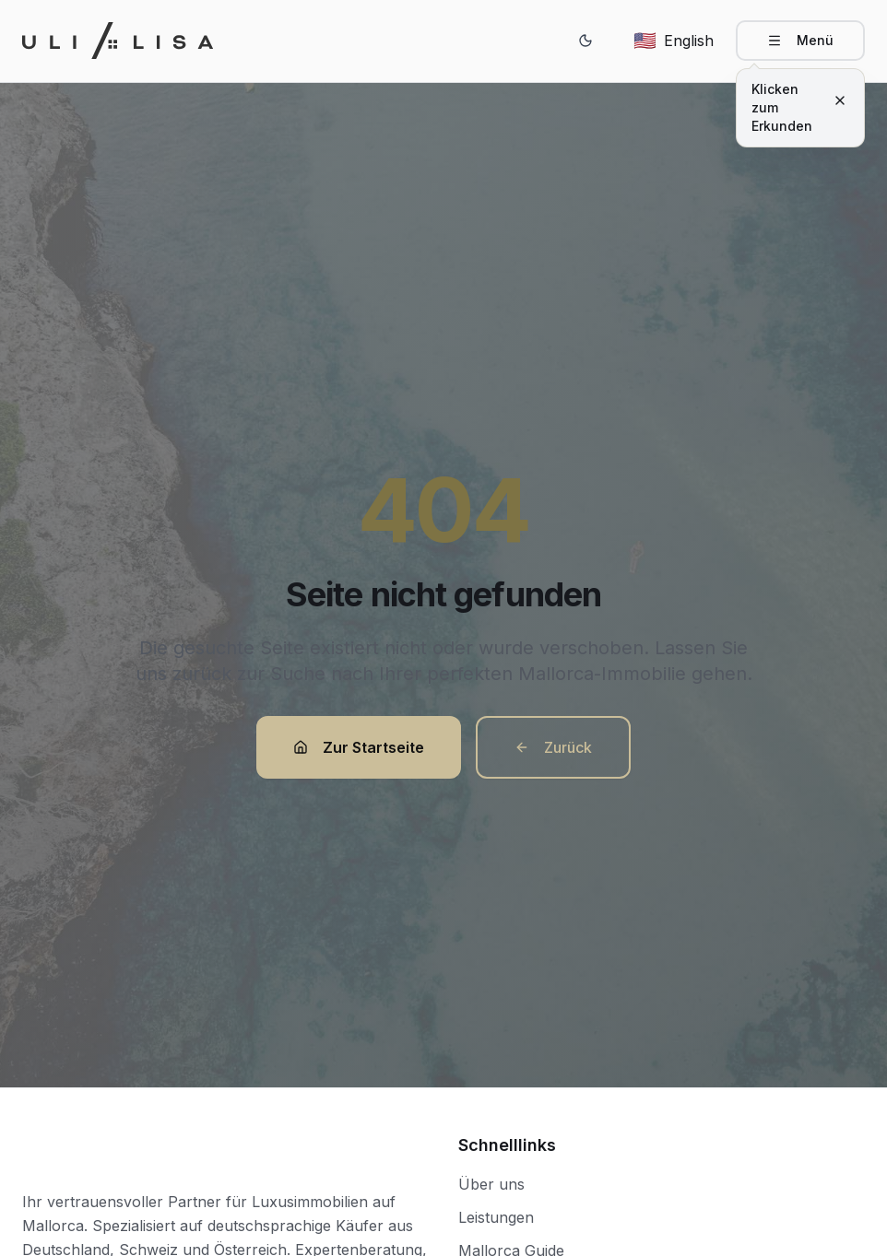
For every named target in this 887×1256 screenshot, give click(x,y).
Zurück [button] (553, 747)
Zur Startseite (358, 747)
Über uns (491, 1184)
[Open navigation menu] (800, 40)
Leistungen (496, 1217)
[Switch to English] (673, 40)
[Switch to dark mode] (585, 40)
